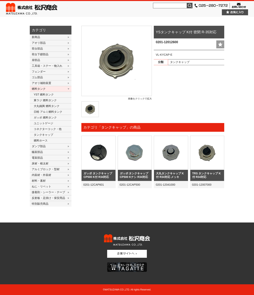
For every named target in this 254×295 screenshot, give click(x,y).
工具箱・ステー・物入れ (47, 65)
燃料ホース (41, 140)
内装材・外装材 (41, 175)
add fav (220, 44)
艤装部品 (37, 152)
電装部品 (37, 157)
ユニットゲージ (43, 123)
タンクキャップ (43, 134)
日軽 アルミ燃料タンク (48, 111)
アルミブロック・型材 (46, 169)
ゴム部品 (37, 77)
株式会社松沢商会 (37, 9)
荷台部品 (37, 48)
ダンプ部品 (39, 146)
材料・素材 (39, 180)
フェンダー (39, 71)
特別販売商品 (40, 203)
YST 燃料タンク (44, 94)
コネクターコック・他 (48, 129)
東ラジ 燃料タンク (45, 100)
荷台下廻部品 (40, 54)
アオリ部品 (39, 42)
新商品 (36, 37)
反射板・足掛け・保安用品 (48, 198)
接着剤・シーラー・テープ (48, 192)
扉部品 (36, 60)
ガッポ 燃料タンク (45, 117)
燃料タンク (39, 88)
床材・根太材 (40, 163)
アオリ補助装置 (41, 83)
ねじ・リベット (41, 186)
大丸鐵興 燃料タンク (47, 106)
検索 (189, 5)
